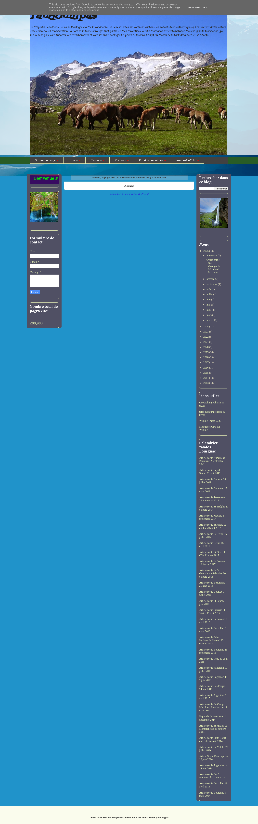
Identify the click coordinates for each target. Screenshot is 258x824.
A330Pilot (141, 817)
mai (208, 304)
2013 (206, 383)
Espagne (97, 160)
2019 (206, 352)
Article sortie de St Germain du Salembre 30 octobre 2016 (212, 573)
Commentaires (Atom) (137, 194)
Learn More (194, 7)
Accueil (129, 185)
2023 (206, 331)
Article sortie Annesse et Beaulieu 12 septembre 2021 (212, 460)
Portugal (122, 160)
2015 (206, 372)
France (74, 160)
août (209, 289)
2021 (206, 342)
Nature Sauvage (46, 160)
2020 (206, 347)
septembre (212, 284)
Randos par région (152, 160)
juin (208, 299)
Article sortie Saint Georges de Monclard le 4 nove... (213, 266)
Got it (206, 7)
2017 (206, 362)
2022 (206, 336)
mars (209, 315)
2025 (206, 251)
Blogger (164, 817)
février (210, 320)
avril (209, 309)
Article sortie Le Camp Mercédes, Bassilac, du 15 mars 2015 (213, 707)
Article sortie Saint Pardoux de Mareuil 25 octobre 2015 (211, 640)
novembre (212, 255)
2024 (206, 326)
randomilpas (63, 16)
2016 (206, 367)
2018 (206, 357)
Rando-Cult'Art (187, 160)
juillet (209, 294)
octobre (210, 279)
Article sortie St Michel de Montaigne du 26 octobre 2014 (213, 728)
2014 (206, 377)
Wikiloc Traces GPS (210, 420)
